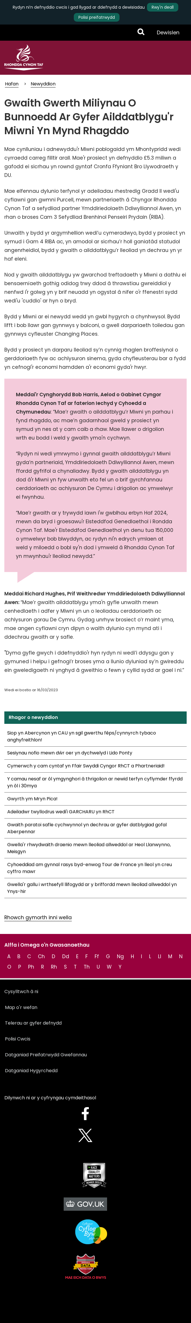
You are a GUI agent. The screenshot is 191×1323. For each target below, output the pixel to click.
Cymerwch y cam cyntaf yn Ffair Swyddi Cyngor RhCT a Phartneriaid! (86, 766)
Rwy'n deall (163, 7)
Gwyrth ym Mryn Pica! (32, 798)
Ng (120, 956)
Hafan (12, 84)
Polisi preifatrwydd (96, 17)
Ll (159, 956)
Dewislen (168, 35)
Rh (54, 966)
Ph (31, 966)
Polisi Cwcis (17, 1039)
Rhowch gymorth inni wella (38, 917)
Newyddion (43, 84)
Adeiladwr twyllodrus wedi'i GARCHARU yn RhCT (61, 811)
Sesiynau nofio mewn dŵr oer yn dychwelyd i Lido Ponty (69, 753)
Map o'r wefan (21, 1007)
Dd (65, 956)
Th (87, 966)
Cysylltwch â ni (21, 991)
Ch (41, 956)
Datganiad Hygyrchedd (31, 1070)
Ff (97, 956)
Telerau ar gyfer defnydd (33, 1023)
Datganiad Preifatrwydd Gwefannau (46, 1054)
